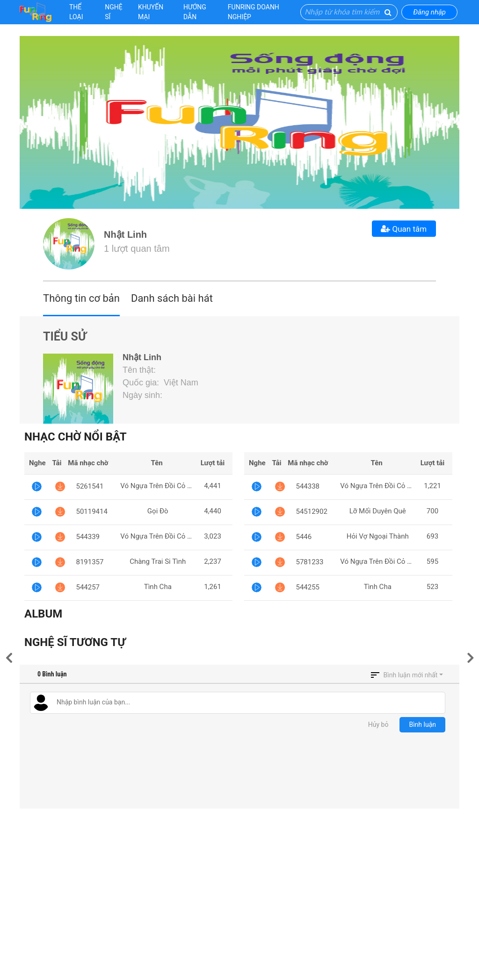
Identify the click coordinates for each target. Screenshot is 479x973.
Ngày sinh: (144, 395)
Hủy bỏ (378, 724)
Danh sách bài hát (172, 298)
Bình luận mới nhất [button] (411, 675)
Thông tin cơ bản (81, 298)
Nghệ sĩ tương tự (74, 642)
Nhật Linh (125, 234)
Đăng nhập (429, 12)
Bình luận (422, 724)
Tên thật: (140, 370)
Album (43, 613)
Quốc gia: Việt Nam (160, 382)
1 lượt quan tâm (137, 248)
